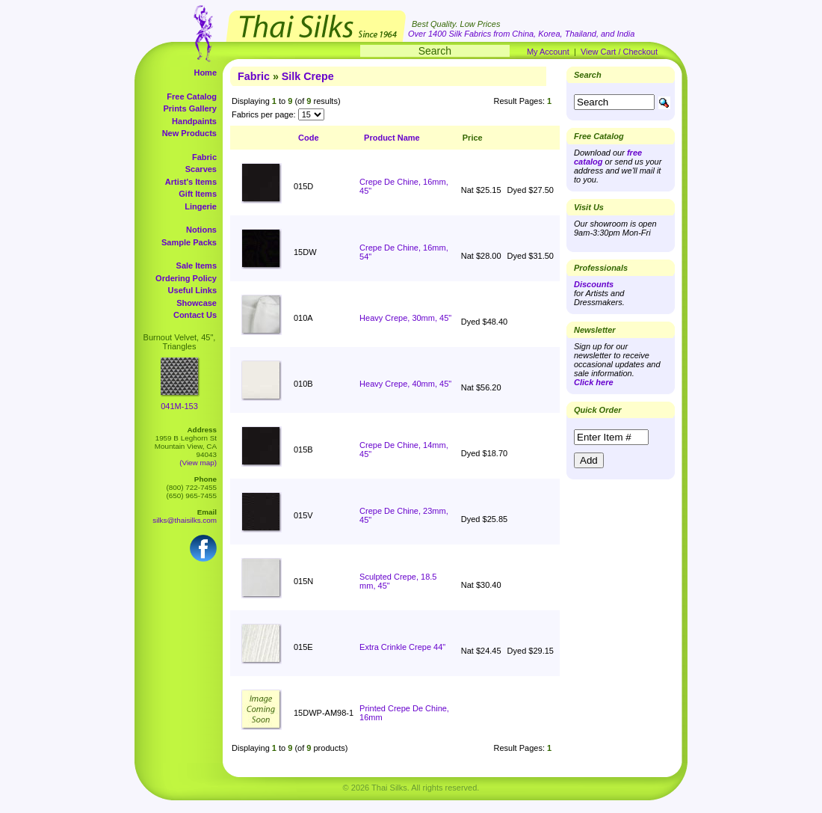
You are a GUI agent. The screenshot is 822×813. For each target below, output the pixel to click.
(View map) (198, 462)
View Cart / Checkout (619, 51)
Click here (594, 382)
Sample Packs (189, 242)
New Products (189, 133)
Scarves (201, 169)
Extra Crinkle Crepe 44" (402, 646)
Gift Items (198, 193)
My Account (548, 51)
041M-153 (179, 406)
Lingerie (201, 206)
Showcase (196, 302)
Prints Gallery (190, 108)
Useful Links (192, 290)
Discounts (594, 284)
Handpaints (194, 121)
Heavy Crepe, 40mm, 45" (405, 383)
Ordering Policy (186, 278)
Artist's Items (191, 181)
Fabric (204, 157)
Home (205, 72)
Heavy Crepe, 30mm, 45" (405, 317)
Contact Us (195, 314)
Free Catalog (192, 96)
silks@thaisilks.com (184, 520)
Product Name (392, 137)
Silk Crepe (308, 76)
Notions (201, 229)
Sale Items (196, 265)
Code (308, 137)
